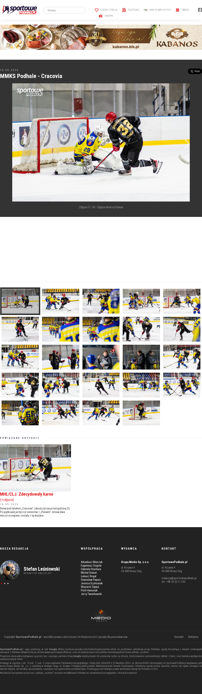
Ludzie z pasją (106, 9)
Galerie (106, 15)
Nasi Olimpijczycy (157, 9)
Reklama (193, 637)
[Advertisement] (101, 249)
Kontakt (179, 637)
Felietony (130, 9)
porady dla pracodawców (113, 637)
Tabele (182, 9)
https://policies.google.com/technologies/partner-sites (87, 649)
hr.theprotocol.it (88, 637)
